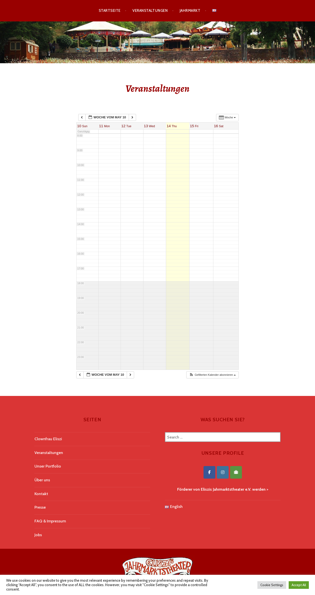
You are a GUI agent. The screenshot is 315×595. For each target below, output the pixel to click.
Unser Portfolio (47, 466)
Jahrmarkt (190, 10)
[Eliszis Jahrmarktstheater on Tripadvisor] (236, 472)
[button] (212, 375)
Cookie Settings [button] (271, 585)
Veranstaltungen (150, 10)
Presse (40, 507)
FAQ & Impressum (50, 521)
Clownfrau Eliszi (48, 439)
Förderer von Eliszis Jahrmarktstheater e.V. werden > (222, 489)
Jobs (38, 534)
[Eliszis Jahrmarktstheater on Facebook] (209, 472)
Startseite (110, 10)
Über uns (42, 480)
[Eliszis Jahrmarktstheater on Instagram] (223, 472)
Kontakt (41, 493)
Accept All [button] (299, 585)
